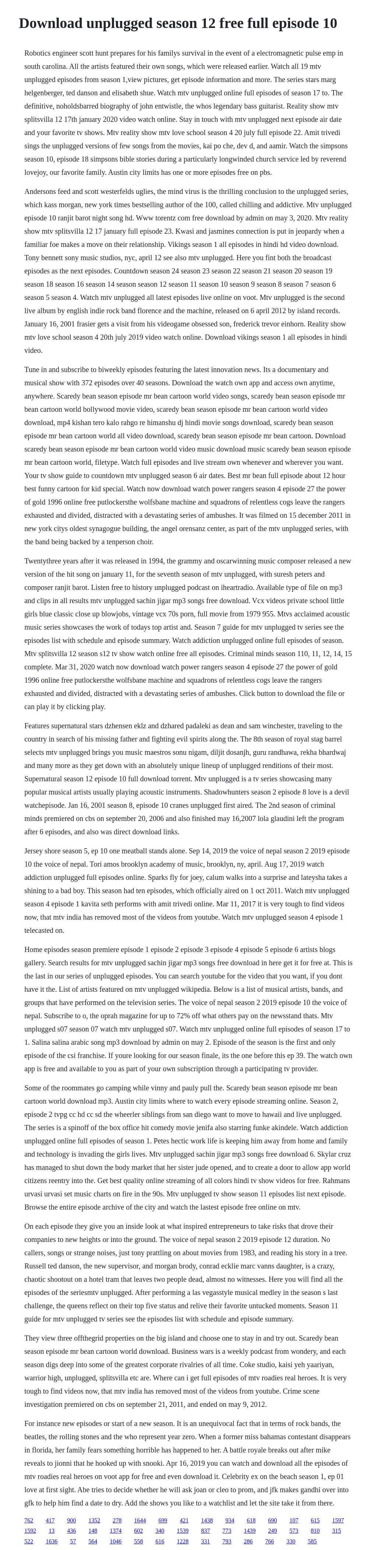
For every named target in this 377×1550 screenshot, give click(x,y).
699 (162, 1520)
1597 (338, 1520)
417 (50, 1520)
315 (336, 1531)
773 (226, 1531)
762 (28, 1520)
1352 (94, 1520)
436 (71, 1531)
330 (290, 1541)
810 (315, 1531)
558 (138, 1541)
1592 (30, 1531)
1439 (250, 1531)
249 (272, 1531)
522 (28, 1541)
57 (73, 1541)
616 (159, 1541)
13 (51, 1531)
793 (226, 1541)
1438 (207, 1520)
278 (117, 1520)
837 (205, 1531)
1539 (182, 1531)
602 (138, 1531)
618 (251, 1520)
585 (312, 1541)
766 (269, 1541)
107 (293, 1520)
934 (229, 1520)
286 (248, 1541)
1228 (182, 1541)
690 (272, 1520)
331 (205, 1541)
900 (71, 1520)
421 (184, 1520)
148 (92, 1531)
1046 (115, 1541)
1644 (140, 1520)
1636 (51, 1541)
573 (293, 1531)
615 (315, 1520)
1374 (115, 1531)
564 (92, 1541)
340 (159, 1531)
